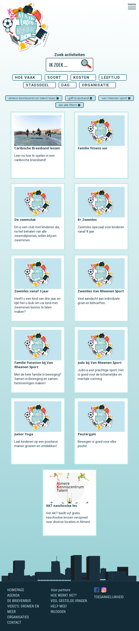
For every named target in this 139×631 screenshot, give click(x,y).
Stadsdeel (37, 85)
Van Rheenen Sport (116, 98)
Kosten (81, 77)
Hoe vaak (25, 77)
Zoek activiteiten (69, 55)
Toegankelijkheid (109, 597)
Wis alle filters (70, 105)
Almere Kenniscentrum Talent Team (34, 98)
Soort (54, 77)
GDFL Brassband (80, 98)
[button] (132, 6)
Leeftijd (111, 77)
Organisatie (95, 85)
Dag (65, 85)
